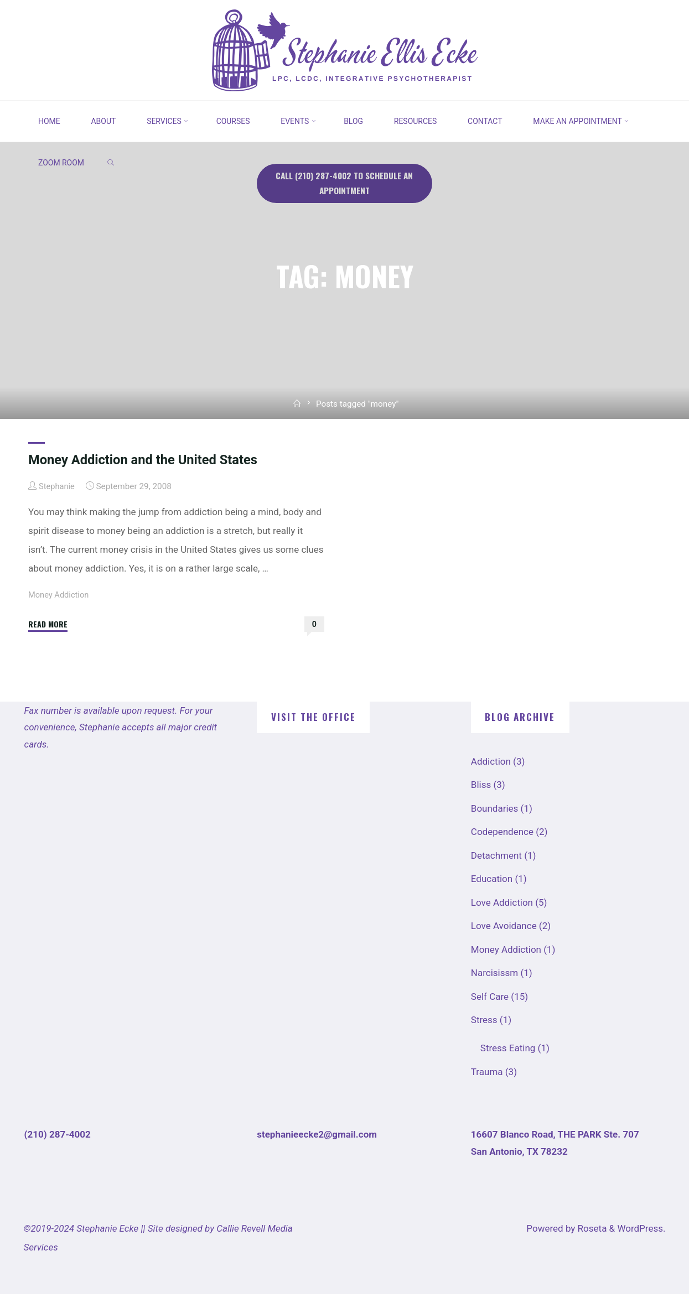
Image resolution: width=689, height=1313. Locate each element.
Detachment (496, 874)
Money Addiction (59, 614)
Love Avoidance (504, 944)
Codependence (502, 850)
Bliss (481, 803)
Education (491, 897)
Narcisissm (494, 991)
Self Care (490, 1015)
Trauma (487, 1090)
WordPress (640, 1247)
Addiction (491, 780)
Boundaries (495, 827)
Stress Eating (508, 1066)
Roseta (591, 1247)
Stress (484, 1038)
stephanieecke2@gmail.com (317, 1153)
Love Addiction (502, 921)
